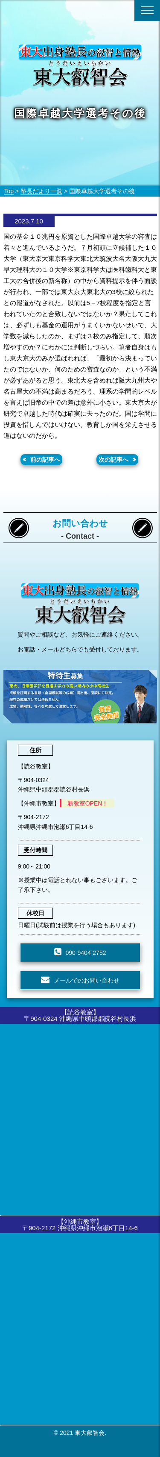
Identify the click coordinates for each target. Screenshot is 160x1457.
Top (9, 191)
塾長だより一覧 (41, 191)
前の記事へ (45, 459)
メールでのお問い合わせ (86, 980)
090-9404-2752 (86, 952)
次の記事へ (113, 459)
